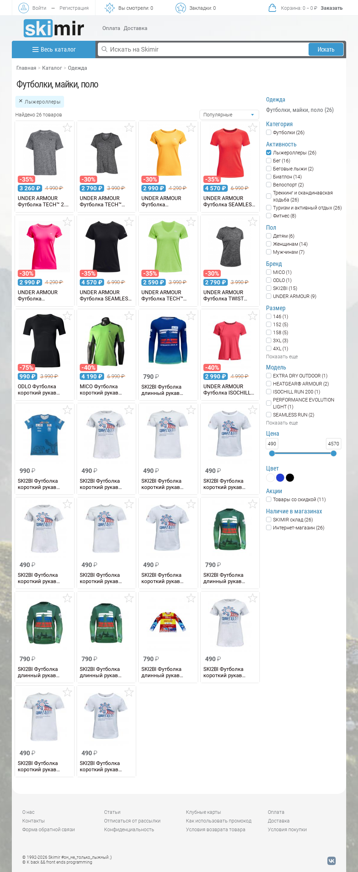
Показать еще (282, 356)
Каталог (52, 68)
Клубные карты (203, 812)
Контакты (33, 821)
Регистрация (74, 8)
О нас (28, 812)
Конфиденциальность (129, 829)
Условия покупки (287, 829)
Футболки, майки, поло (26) (300, 109)
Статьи (112, 812)
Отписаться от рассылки (132, 821)
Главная (26, 68)
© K (57, 862)
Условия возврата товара (216, 829)
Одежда (77, 68)
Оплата (111, 28)
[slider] (272, 453)
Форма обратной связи (48, 829)
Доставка (135, 28)
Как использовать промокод (218, 821)
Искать (326, 49)
